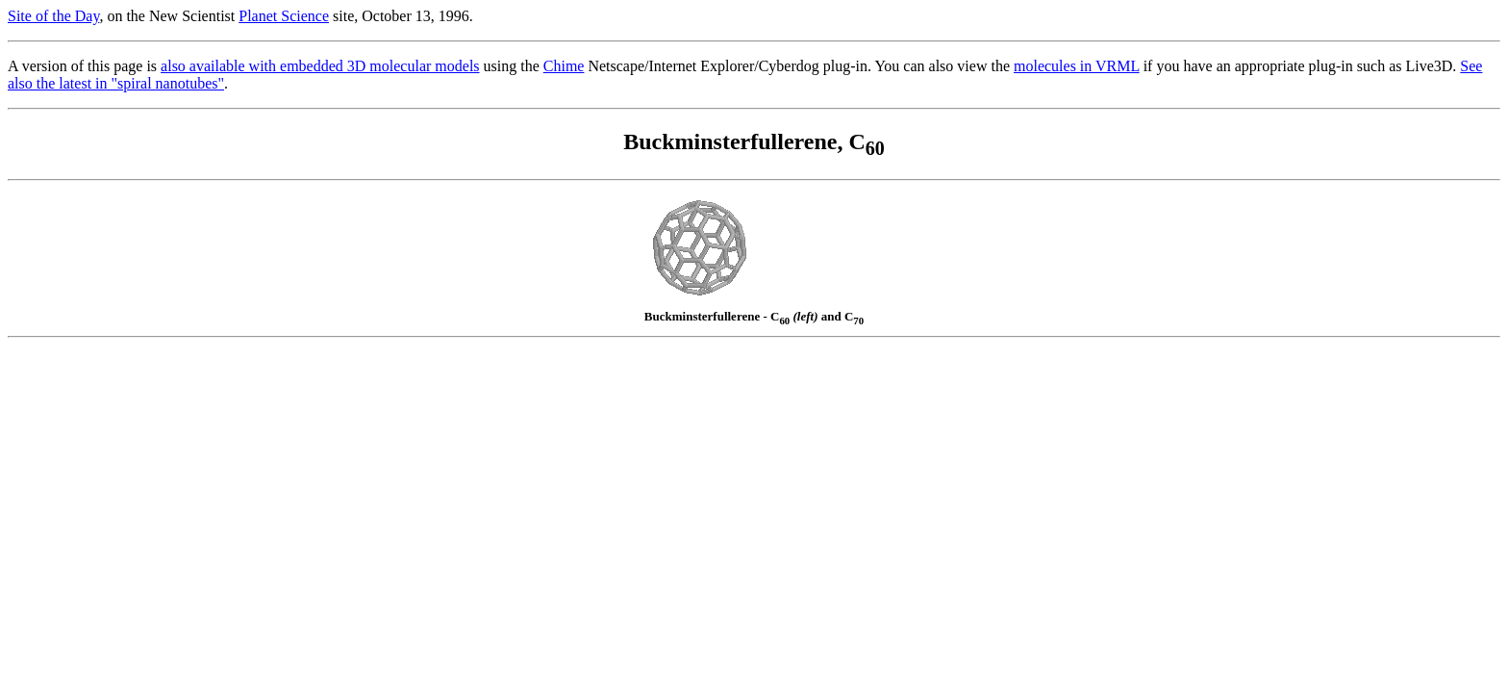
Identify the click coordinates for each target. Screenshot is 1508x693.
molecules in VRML (1077, 66)
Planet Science (284, 16)
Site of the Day (53, 16)
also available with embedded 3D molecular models (320, 66)
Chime (564, 66)
